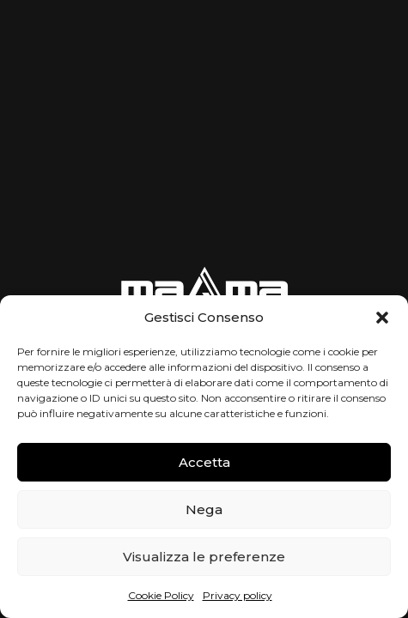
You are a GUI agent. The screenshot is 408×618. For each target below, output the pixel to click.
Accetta (204, 462)
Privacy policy (237, 595)
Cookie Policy (161, 595)
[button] (382, 317)
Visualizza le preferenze (204, 556)
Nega (204, 509)
